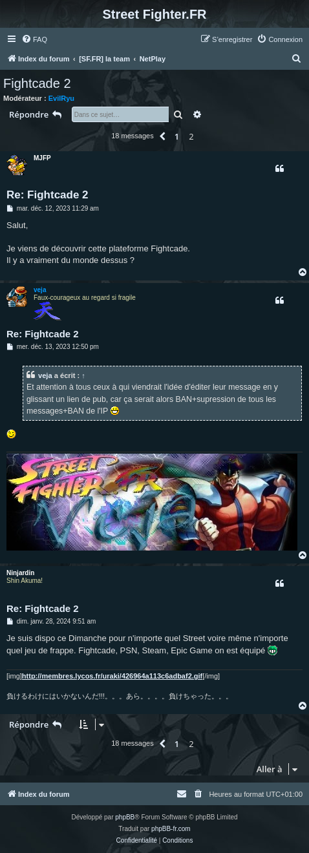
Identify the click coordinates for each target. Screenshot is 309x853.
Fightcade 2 (37, 83)
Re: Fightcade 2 (47, 195)
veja (40, 289)
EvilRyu (61, 98)
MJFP (42, 158)
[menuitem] (34, 39)
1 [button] (177, 136)
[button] (162, 136)
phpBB (124, 817)
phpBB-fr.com (171, 828)
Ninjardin (20, 572)
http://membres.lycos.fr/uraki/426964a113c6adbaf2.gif (112, 676)
